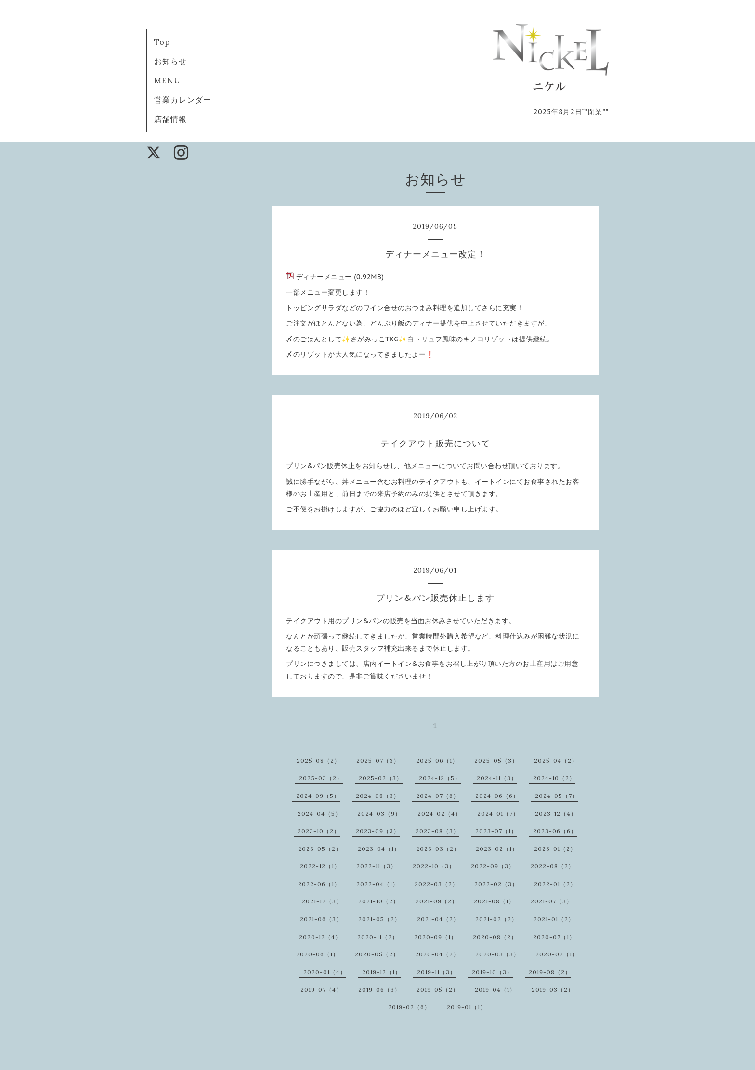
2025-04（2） (556, 760)
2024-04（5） (319, 813)
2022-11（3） (376, 866)
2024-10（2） (554, 778)
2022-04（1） (377, 883)
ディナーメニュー (324, 277)
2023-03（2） (438, 848)
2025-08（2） (318, 760)
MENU (167, 80)
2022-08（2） (552, 866)
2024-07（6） (437, 795)
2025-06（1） (437, 760)
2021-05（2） (379, 919)
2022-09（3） (493, 866)
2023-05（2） (320, 848)
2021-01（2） (554, 919)
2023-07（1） (496, 831)
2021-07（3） (552, 901)
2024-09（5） (318, 795)
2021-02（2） (496, 919)
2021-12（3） (322, 901)
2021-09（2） (437, 901)
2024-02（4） (439, 813)
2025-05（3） (496, 760)
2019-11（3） (436, 972)
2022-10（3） (434, 866)
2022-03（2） (436, 883)
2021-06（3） (321, 919)
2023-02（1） (497, 848)
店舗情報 (170, 119)
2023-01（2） (555, 848)
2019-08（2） (550, 972)
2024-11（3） (497, 778)
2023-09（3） (378, 831)
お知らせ (170, 61)
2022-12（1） (320, 866)
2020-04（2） (437, 954)
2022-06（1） (319, 883)
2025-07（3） (378, 760)
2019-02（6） (409, 1007)
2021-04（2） (438, 919)
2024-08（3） (378, 795)
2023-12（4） (556, 813)
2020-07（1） (554, 936)
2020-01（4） (324, 972)
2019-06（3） (379, 989)
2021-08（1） (494, 901)
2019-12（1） (381, 972)
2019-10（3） (492, 972)
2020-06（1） (317, 954)
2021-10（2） (378, 901)
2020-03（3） (497, 954)
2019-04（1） (495, 989)
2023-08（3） (437, 831)
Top (162, 42)
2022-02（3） (496, 883)
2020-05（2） (377, 954)
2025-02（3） (381, 778)
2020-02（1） (556, 954)
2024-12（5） (440, 778)
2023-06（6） (555, 831)
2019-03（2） (553, 989)
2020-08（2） (495, 936)
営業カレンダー (182, 99)
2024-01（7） (498, 813)
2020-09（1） (435, 936)
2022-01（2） (555, 883)
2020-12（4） (320, 936)
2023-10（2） (319, 831)
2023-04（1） (379, 848)
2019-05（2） (438, 989)
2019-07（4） (321, 989)
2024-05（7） (556, 795)
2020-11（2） (377, 936)
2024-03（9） (379, 813)
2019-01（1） (466, 1007)
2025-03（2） (321, 778)
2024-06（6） (497, 795)
